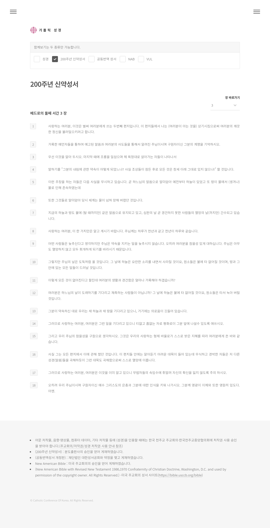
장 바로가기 (232, 97)
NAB (131, 58)
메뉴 (256, 12)
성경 (45, 58)
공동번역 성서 (106, 58)
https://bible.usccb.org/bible (180, 474)
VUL (149, 58)
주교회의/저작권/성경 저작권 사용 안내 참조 (91, 445)
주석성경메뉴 (13, 12)
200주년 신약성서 (72, 58)
